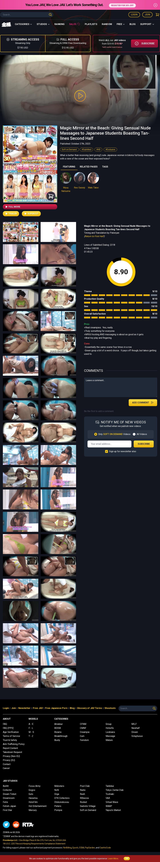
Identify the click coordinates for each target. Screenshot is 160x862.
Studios (43, 24)
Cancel (6, 768)
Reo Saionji (79, 187)
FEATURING (69, 166)
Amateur (58, 724)
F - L (31, 728)
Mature (109, 740)
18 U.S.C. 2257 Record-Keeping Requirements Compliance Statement (34, 843)
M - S (31, 732)
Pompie (58, 810)
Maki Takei (93, 187)
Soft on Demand (69, 149)
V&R (108, 798)
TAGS (105, 166)
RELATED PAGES (89, 166)
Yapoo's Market (113, 810)
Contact (6, 764)
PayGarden (90, 848)
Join (147, 14)
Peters (57, 806)
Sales (74, 24)
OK (126, 858)
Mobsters (59, 786)
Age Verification (11, 732)
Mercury (33, 810)
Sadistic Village (88, 806)
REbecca (84, 798)
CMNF (83, 728)
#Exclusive (110, 149)
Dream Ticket (9, 794)
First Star (7, 810)
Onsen (134, 732)
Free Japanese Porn (56, 708)
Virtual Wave (112, 802)
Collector (7, 790)
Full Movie (12, 206)
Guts (31, 794)
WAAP (109, 806)
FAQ (5, 724)
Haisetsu (33, 798)
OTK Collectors (61, 798)
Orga (56, 794)
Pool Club (85, 786)
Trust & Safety (10, 740)
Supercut (31, 213)
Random (107, 24)
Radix (83, 790)
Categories (23, 24)
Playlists (91, 24)
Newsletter (24, 708)
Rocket (83, 802)
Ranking (59, 24)
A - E (31, 724)
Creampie (85, 732)
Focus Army (34, 786)
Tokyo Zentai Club (115, 790)
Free (121, 24)
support (147, 24)
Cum (82, 736)
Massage (110, 736)
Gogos (32, 790)
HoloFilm (33, 802)
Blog (133, 24)
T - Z (31, 736)
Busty (57, 740)
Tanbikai (110, 786)
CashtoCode (105, 848)
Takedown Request (12, 752)
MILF (134, 724)
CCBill (81, 848)
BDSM (57, 728)
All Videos (142, 434)
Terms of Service (11, 736)
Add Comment (143, 402)
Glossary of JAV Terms (89, 708)
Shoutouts (110, 708)
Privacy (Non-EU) (11, 756)
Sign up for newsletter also (122, 451)
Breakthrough (60, 736)
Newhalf (135, 728)
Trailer (11, 213)
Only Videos (114, 434)
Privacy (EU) (9, 760)
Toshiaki (110, 794)
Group (109, 724)
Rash (82, 794)
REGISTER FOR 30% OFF (122, 4)
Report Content (10, 748)
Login (134, 14)
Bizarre (57, 732)
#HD (98, 149)
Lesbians (110, 732)
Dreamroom (9, 798)
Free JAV (38, 708)
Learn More (113, 858)
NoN (56, 790)
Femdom (84, 740)
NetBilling (67, 848)
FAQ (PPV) (8, 728)
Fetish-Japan (9, 806)
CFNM (83, 724)
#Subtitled (86, 149)
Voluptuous (137, 736)
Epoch (75, 848)
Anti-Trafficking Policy (14, 744)
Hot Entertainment (37, 806)
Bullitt (6, 786)
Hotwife (110, 728)
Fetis (5, 802)
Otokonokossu (61, 802)
